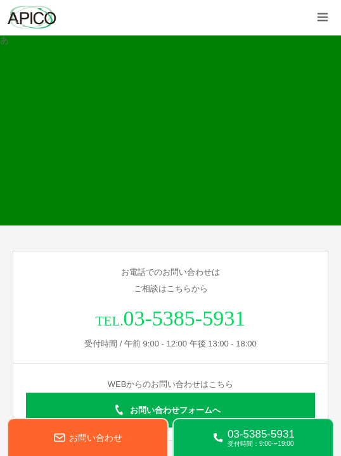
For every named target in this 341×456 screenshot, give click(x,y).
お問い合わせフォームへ (175, 410)
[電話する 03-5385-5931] (253, 437)
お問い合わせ (95, 438)
